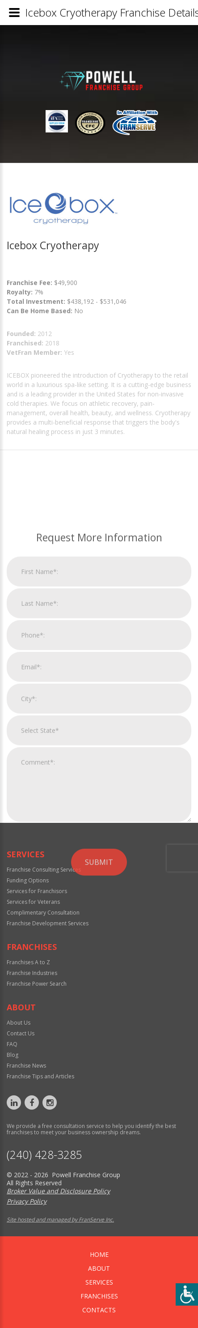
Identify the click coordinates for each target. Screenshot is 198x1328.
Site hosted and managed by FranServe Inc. (60, 1219)
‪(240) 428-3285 (44, 1154)
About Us (18, 1022)
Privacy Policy (26, 1201)
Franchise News (26, 1065)
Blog (12, 1055)
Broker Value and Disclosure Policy (58, 1191)
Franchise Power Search (37, 983)
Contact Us (20, 1033)
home (99, 1254)
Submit (99, 962)
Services (99, 1282)
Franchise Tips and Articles (40, 1076)
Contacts (99, 1310)
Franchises (99, 1296)
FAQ (12, 1044)
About (99, 1268)
